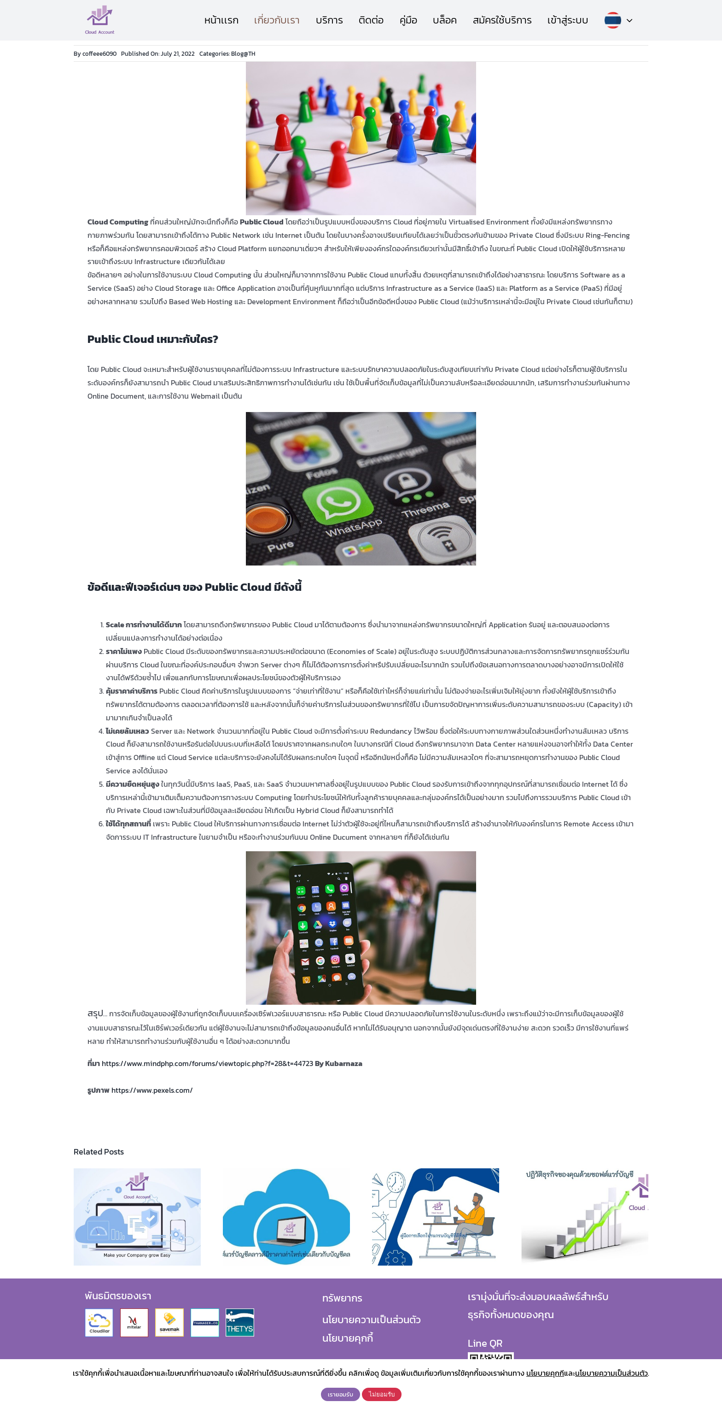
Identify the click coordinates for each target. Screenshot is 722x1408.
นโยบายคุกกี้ (347, 1338)
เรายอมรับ (340, 1394)
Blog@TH (243, 53)
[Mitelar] (134, 1312)
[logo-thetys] (240, 1312)
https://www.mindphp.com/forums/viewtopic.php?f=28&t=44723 (207, 1063)
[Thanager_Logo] (205, 1312)
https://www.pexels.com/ (152, 1090)
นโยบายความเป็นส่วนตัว (371, 1319)
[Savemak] (169, 1312)
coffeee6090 (99, 53)
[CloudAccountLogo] (100, 8)
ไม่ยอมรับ (382, 1394)
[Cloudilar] (99, 1312)
